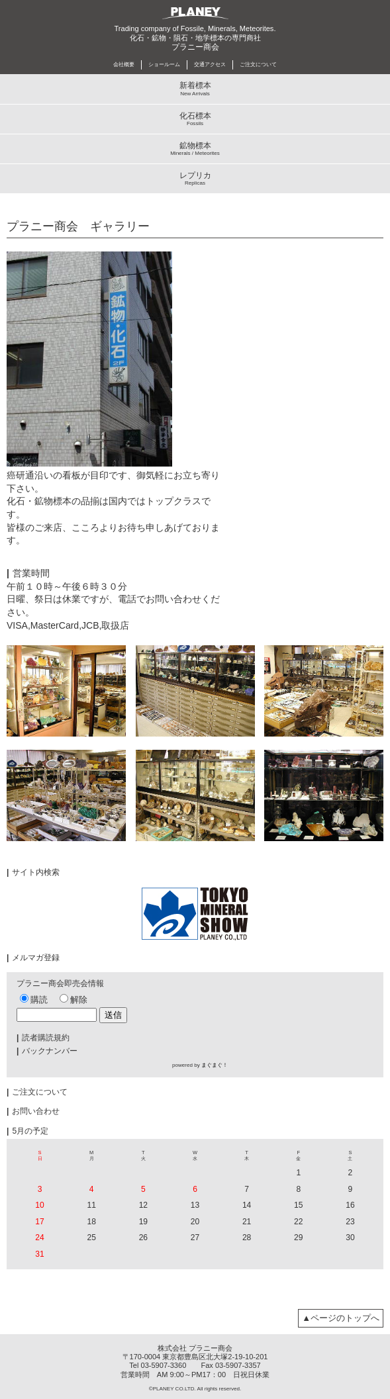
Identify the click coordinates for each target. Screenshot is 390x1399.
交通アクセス (210, 65)
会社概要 (123, 65)
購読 (34, 1000)
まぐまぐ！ (214, 1065)
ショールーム (164, 65)
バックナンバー (47, 1051)
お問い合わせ (33, 1111)
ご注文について (258, 65)
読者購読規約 (43, 1037)
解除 (73, 1000)
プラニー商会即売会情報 (60, 983)
